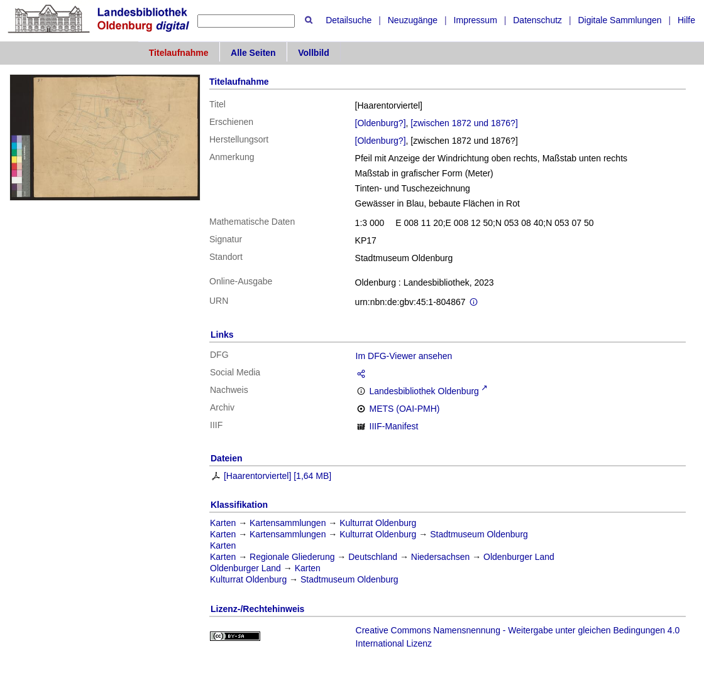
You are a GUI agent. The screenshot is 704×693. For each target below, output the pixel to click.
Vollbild (313, 53)
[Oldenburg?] (380, 123)
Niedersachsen (440, 557)
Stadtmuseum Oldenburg (479, 534)
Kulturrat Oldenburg (377, 523)
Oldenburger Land (518, 557)
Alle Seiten (253, 53)
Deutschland (372, 557)
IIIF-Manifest (394, 426)
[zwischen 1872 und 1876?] (463, 123)
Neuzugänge (412, 20)
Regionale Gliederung (292, 557)
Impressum (475, 20)
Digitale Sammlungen (619, 20)
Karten (223, 523)
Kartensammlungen (288, 523)
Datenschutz (537, 20)
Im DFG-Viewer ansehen (404, 356)
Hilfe (686, 20)
